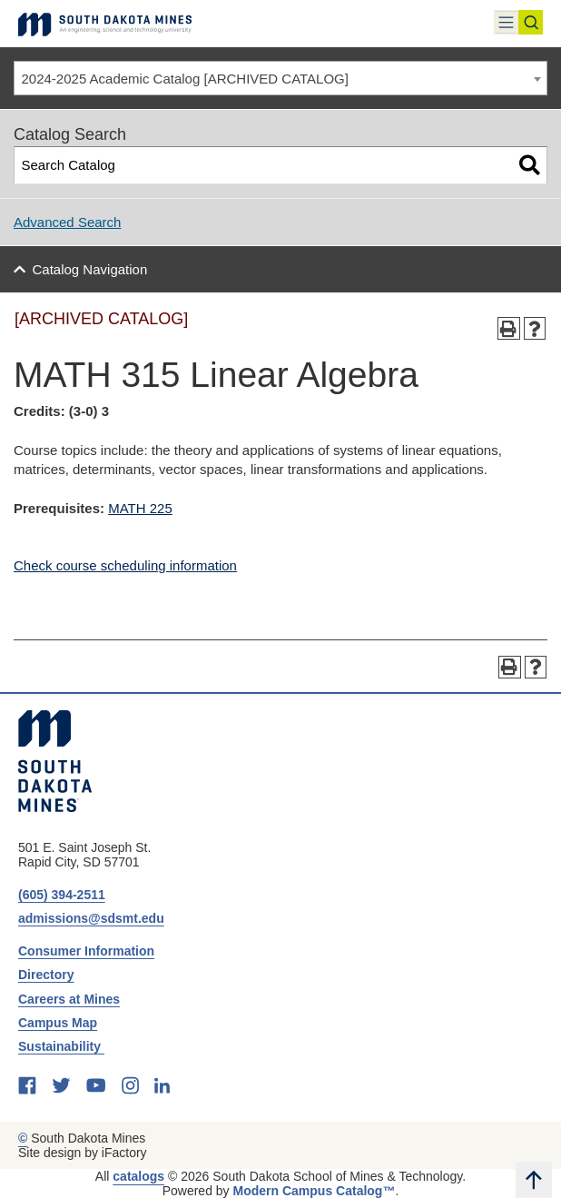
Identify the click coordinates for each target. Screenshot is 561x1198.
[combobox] (280, 78)
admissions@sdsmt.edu (91, 918)
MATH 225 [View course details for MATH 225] (140, 508)
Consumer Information (86, 951)
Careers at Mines (69, 999)
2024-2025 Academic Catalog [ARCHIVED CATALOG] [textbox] (185, 78)
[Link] (105, 24)
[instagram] (130, 1085)
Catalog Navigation (90, 269)
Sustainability (61, 1046)
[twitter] (61, 1085)
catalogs (138, 1176)
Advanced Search (67, 222)
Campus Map (57, 1022)
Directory (46, 974)
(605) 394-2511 (61, 894)
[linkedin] (162, 1085)
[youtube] (95, 1085)
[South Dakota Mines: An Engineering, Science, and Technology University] (55, 761)
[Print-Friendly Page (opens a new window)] (508, 328)
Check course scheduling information (125, 565)
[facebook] (27, 1085)
